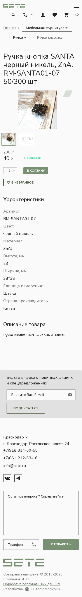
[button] (76, 6)
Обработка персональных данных (31, 584)
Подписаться (25, 408)
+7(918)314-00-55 (20, 450)
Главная (9, 27)
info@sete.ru (14, 465)
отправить (61, 544)
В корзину (36, 171)
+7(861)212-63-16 (20, 458)
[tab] (8, 139)
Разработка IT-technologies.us (31, 589)
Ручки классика (50, 37)
